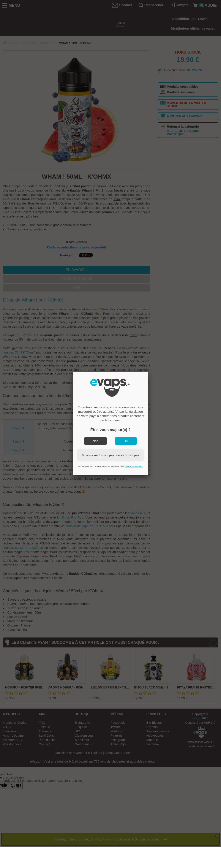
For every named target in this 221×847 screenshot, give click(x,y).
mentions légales (134, 466)
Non (95, 441)
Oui (126, 441)
